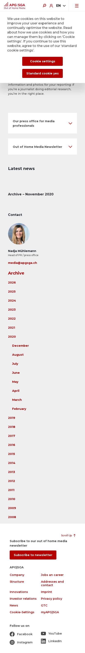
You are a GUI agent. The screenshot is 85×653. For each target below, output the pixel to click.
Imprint (46, 592)
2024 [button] (12, 300)
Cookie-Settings (22, 612)
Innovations (19, 592)
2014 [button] (11, 463)
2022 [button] (12, 318)
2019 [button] (11, 418)
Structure (17, 581)
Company (17, 575)
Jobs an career (52, 575)
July (15, 364)
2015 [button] (11, 454)
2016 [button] (11, 445)
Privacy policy (51, 599)
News (14, 605)
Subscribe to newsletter (33, 555)
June (16, 373)
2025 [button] (12, 291)
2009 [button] (12, 508)
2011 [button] (11, 490)
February (19, 409)
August (18, 355)
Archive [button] (16, 273)
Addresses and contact (52, 583)
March (17, 400)
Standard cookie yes (42, 73)
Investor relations (23, 599)
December (20, 346)
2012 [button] (11, 481)
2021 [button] (11, 327)
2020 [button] (12, 336)
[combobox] (60, 5)
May (15, 382)
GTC (44, 605)
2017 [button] (11, 436)
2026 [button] (12, 282)
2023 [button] (12, 309)
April (15, 391)
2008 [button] (12, 517)
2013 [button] (11, 472)
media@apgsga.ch (22, 263)
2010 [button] (11, 499)
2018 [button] (11, 427)
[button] (42, 123)
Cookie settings (42, 61)
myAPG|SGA (50, 612)
